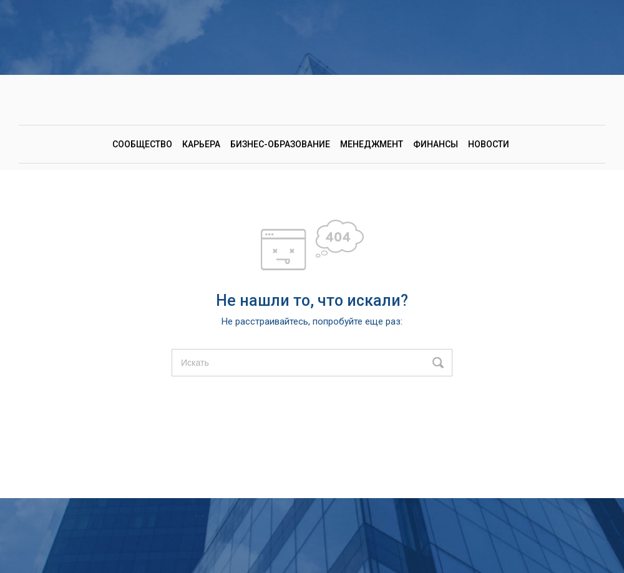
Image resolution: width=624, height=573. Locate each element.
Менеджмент (371, 144)
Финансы (435, 144)
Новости (488, 144)
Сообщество (142, 144)
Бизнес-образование (280, 144)
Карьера (201, 144)
